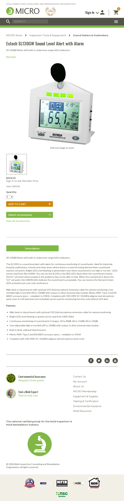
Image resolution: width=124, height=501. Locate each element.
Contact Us (79, 376)
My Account (80, 381)
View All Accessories (18, 221)
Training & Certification (85, 401)
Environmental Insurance (32, 377)
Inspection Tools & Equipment (47, 35)
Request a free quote (31, 380)
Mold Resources (82, 411)
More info (11, 56)
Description (32, 248)
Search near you (28, 395)
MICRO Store (14, 35)
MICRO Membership (85, 391)
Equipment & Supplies (85, 396)
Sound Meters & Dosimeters (90, 35)
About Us (78, 386)
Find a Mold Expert (28, 392)
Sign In (92, 12)
